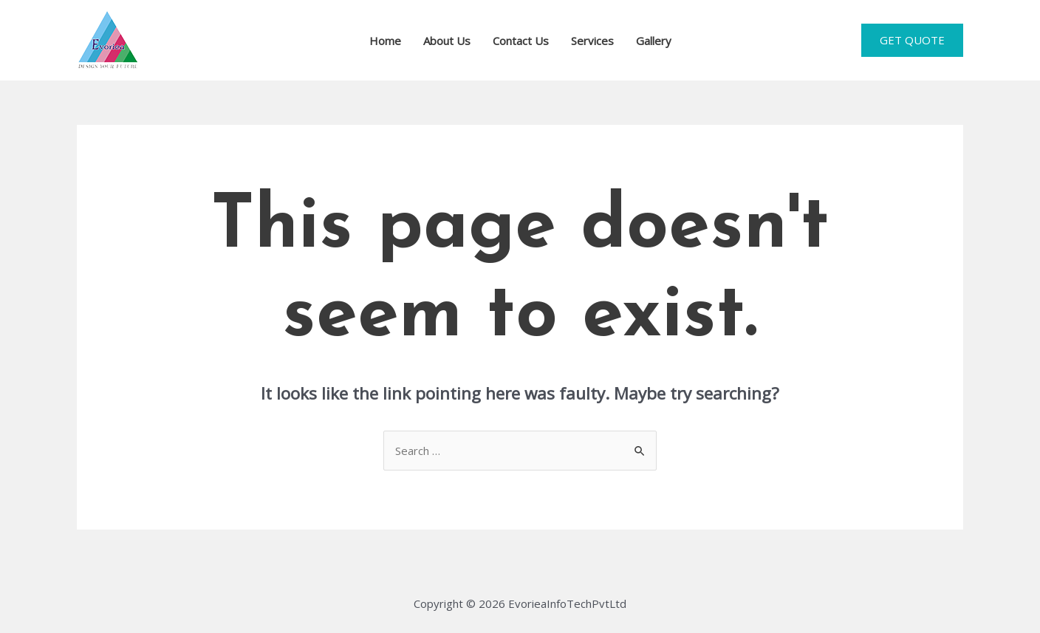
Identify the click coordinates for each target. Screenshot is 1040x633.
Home (385, 40)
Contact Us (521, 40)
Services (592, 40)
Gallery (653, 40)
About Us (447, 40)
